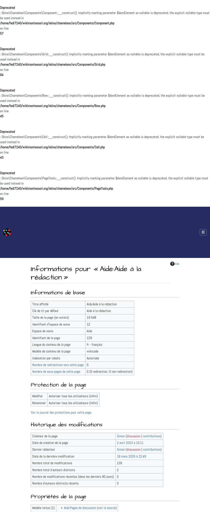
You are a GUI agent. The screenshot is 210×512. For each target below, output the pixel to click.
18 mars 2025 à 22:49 (131, 456)
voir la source (107, 508)
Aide (174, 264)
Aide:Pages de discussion (80, 508)
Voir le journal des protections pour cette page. (61, 412)
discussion (134, 436)
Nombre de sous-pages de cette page (56, 371)
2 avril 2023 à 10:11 (130, 443)
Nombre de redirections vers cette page (58, 365)
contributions (152, 436)
